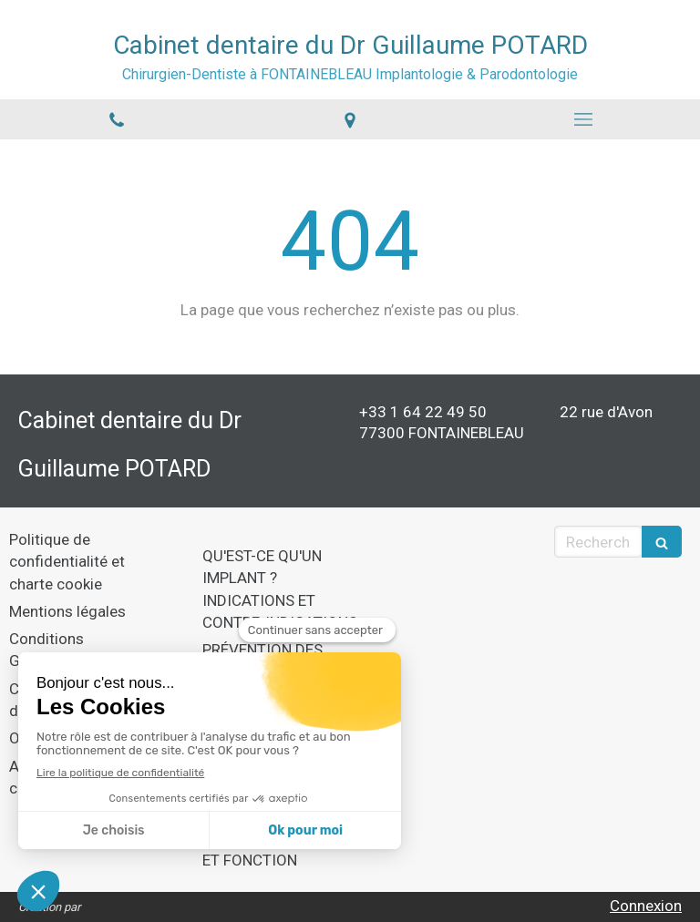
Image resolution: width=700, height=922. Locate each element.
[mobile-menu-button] (583, 119)
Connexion (646, 905)
